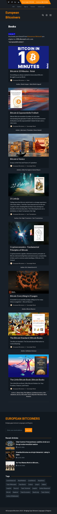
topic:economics (25, 492)
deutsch (16, 488)
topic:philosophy (11, 484)
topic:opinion (45, 492)
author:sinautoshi (45, 488)
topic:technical (25, 488)
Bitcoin (8, 492)
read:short (41, 480)
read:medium (22, 480)
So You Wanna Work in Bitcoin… (27, 463)
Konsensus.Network (34, 36)
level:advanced (10, 480)
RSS (13, 6)
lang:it (37, 484)
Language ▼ (11, 34)
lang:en (35, 488)
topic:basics (22, 484)
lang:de (8, 488)
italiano (44, 484)
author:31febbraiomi (12, 496)
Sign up (26, 6)
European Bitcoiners (23, 419)
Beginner (15, 492)
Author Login (41, 6)
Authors (19, 6)
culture (30, 484)
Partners (33, 6)
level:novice (31, 480)
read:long (36, 492)
